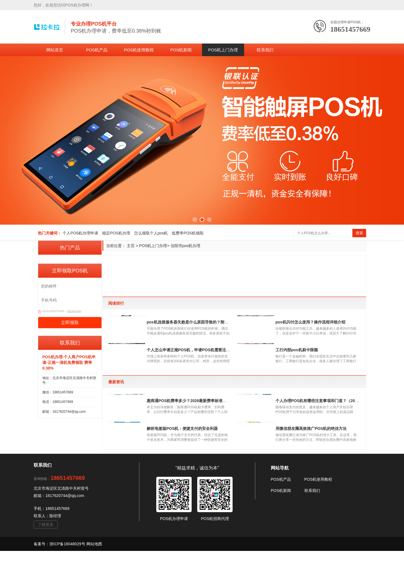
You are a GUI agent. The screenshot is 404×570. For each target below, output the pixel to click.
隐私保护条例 (74, 311)
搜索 (359, 233)
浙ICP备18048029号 (67, 563)
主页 (131, 245)
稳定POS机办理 (116, 233)
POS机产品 (97, 49)
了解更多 (46, 543)
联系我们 (265, 49)
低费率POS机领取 (188, 233)
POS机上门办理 (223, 49)
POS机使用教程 (139, 49)
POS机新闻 (181, 49)
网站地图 (94, 563)
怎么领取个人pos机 (151, 233)
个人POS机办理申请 (80, 233)
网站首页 (54, 49)
